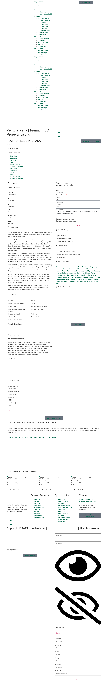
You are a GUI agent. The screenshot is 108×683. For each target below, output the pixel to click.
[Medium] (59, 132)
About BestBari (43, 38)
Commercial (42, 8)
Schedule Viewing (16, 166)
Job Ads (41, 44)
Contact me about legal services (66, 221)
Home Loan (14, 160)
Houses (40, 6)
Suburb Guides (43, 32)
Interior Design (46, 30)
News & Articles (43, 18)
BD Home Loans (43, 12)
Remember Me (60, 627)
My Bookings (42, 52)
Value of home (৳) (13, 386)
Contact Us (42, 46)
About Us (37, 36)
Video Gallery (43, 34)
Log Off (40, 55)
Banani (36, 501)
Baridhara (37, 503)
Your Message (60, 209)
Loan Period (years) (13, 403)
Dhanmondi (38, 505)
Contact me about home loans (66, 219)
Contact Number (61, 195)
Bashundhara (39, 507)
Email (57, 199)
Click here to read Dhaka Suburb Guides (32, 437)
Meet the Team (43, 42)
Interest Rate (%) (13, 397)
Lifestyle (44, 28)
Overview (13, 156)
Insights (37, 16)
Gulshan (37, 499)
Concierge (41, 40)
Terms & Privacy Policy (62, 528)
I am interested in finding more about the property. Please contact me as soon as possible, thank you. (78, 214)
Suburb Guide (15, 164)
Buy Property (39, 2)
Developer (14, 158)
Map (11, 162)
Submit (78, 680)
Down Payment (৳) (13, 391)
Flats (39, 4)
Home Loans (38, 10)
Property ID (59, 204)
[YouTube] (59, 136)
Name (58, 190)
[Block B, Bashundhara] (30, 369)
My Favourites (43, 50)
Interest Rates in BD (45, 14)
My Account (38, 48)
